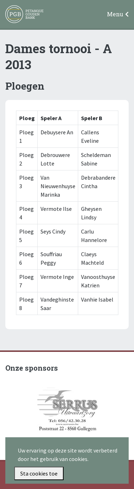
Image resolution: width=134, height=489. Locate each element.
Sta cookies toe (39, 473)
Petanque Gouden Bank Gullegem (21, 14)
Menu (115, 14)
